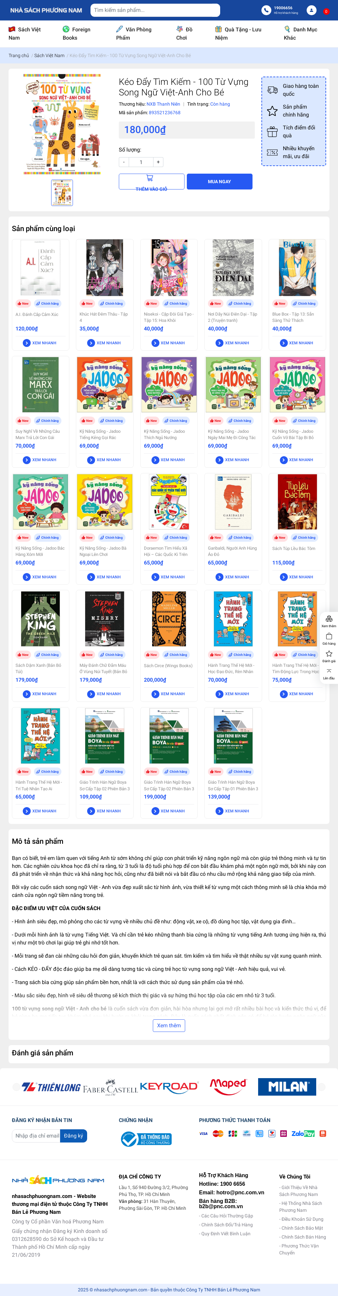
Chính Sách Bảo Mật (302, 1228)
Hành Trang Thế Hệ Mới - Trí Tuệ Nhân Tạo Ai (39, 785)
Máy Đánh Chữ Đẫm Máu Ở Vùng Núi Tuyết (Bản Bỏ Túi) (103, 671)
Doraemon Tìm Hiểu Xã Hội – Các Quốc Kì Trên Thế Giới (165, 554)
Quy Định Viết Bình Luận (226, 1233)
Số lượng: (130, 150)
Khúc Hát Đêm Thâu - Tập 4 (104, 317)
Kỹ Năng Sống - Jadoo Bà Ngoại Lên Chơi (103, 551)
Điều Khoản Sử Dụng (302, 1219)
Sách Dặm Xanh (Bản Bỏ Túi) (38, 668)
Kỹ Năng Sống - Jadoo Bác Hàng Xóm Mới (40, 551)
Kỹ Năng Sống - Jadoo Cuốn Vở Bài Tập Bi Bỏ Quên (293, 437)
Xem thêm (169, 1025)
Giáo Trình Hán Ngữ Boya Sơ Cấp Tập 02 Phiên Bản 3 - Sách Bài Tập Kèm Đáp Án (105, 792)
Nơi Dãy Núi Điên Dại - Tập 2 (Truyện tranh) (232, 317)
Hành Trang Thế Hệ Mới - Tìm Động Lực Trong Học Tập (295, 671)
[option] (62, 124)
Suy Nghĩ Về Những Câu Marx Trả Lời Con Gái (38, 434)
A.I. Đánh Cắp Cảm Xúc (37, 314)
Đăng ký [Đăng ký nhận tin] (73, 1136)
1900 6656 (232, 1184)
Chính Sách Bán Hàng (304, 1237)
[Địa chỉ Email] (49, 1136)
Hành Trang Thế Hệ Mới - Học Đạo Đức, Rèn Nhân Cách (231, 671)
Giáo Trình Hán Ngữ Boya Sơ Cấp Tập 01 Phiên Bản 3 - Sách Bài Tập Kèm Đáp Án (233, 792)
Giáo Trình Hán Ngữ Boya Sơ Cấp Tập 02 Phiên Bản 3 (169, 785)
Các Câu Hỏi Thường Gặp (227, 1215)
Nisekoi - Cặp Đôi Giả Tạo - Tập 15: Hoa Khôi (169, 317)
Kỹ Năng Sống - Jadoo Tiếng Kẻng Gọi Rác (100, 434)
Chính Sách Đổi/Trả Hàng (227, 1224)
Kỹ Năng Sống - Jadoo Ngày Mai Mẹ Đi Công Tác (232, 434)
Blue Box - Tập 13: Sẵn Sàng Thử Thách (293, 317)
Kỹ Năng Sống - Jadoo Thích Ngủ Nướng (164, 434)
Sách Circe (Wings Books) (168, 665)
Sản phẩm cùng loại (43, 228)
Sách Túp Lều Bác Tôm (293, 548)
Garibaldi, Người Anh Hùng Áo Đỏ (232, 551)
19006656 (283, 8)
